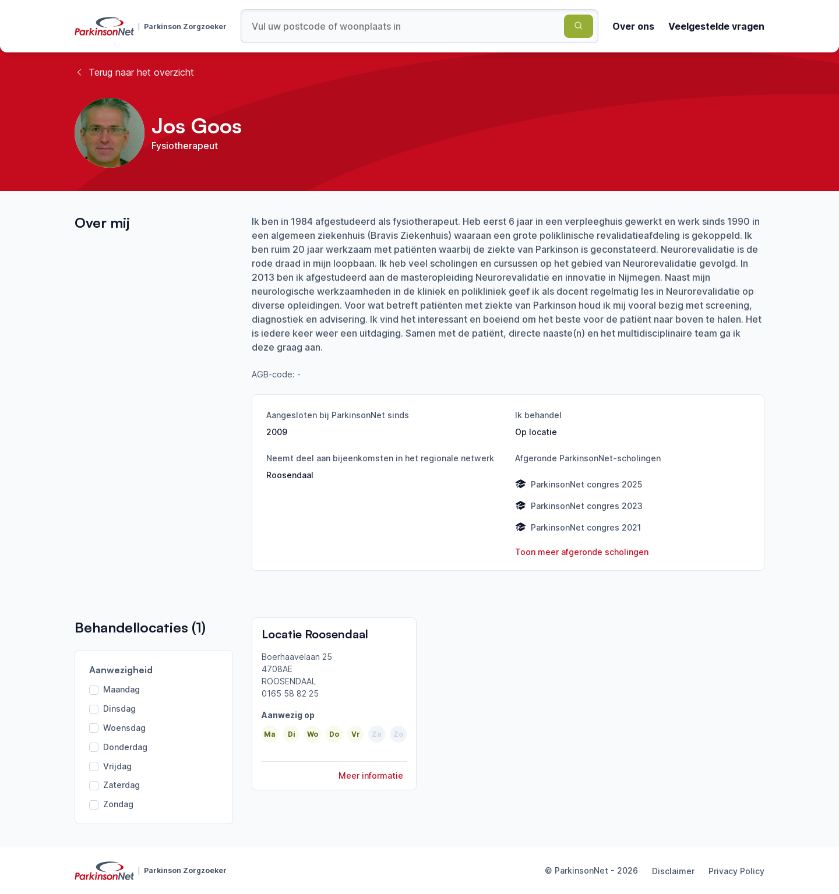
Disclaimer (673, 871)
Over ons (633, 26)
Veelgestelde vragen (716, 26)
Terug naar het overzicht (134, 72)
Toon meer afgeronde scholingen (581, 551)
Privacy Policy (736, 871)
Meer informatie (371, 775)
